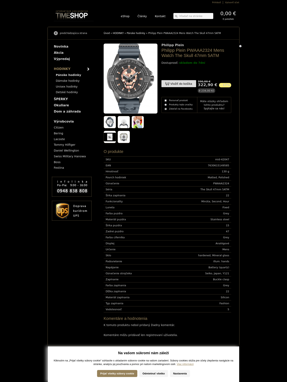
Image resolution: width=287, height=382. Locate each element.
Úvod (107, 33)
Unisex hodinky (67, 86)
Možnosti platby (61, 359)
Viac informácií (185, 377)
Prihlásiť (216, 2)
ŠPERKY (61, 99)
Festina (59, 167)
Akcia (59, 53)
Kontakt (160, 16)
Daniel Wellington (66, 150)
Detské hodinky (67, 92)
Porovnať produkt (178, 100)
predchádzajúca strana (73, 33)
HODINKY (118, 33)
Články (142, 16)
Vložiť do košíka (181, 83)
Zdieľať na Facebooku (181, 109)
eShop (125, 16)
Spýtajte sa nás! (214, 108)
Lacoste (59, 139)
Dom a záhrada (67, 111)
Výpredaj (62, 59)
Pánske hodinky (136, 33)
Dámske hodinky (68, 80)
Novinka (61, 46)
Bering (58, 133)
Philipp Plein (172, 45)
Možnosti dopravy (61, 356)
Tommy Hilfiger (64, 144)
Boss (57, 162)
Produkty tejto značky (181, 104)
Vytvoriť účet (232, 2)
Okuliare (61, 105)
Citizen (59, 127)
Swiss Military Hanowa (70, 156)
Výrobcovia (64, 121)
